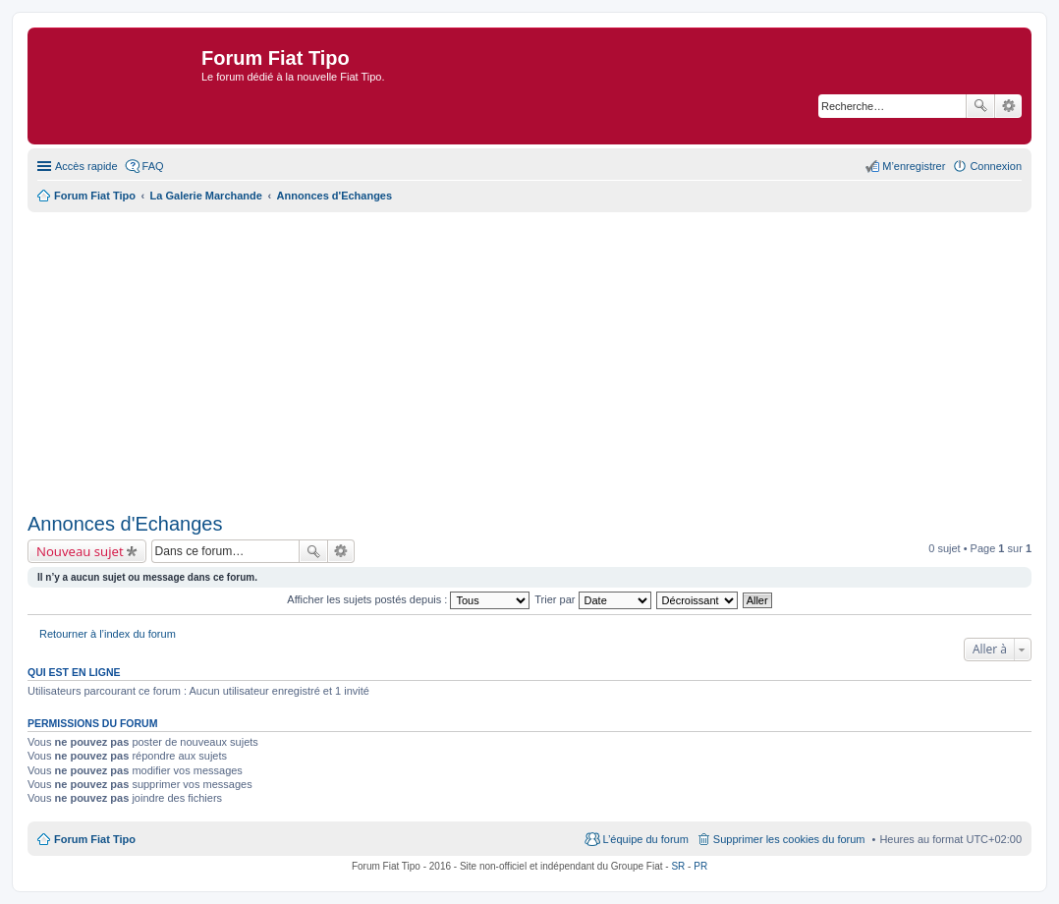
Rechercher (980, 106)
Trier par (592, 599)
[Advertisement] (529, 359)
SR (678, 866)
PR (700, 866)
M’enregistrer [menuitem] (913, 166)
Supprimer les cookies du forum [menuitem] (789, 839)
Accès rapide (86, 166)
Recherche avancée (1008, 106)
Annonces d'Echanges (125, 524)
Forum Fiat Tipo (95, 839)
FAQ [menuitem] (153, 166)
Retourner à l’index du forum (107, 634)
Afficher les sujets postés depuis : (408, 599)
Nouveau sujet (80, 551)
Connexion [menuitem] (996, 166)
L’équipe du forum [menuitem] (645, 839)
